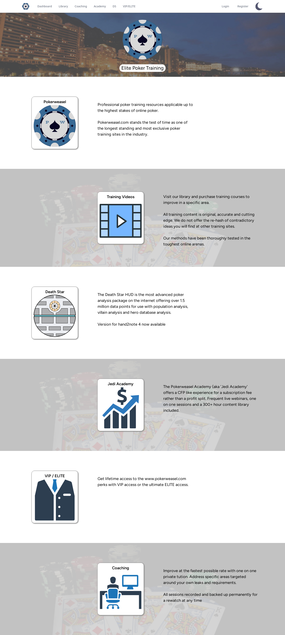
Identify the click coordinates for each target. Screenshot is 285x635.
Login (225, 6)
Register (243, 6)
